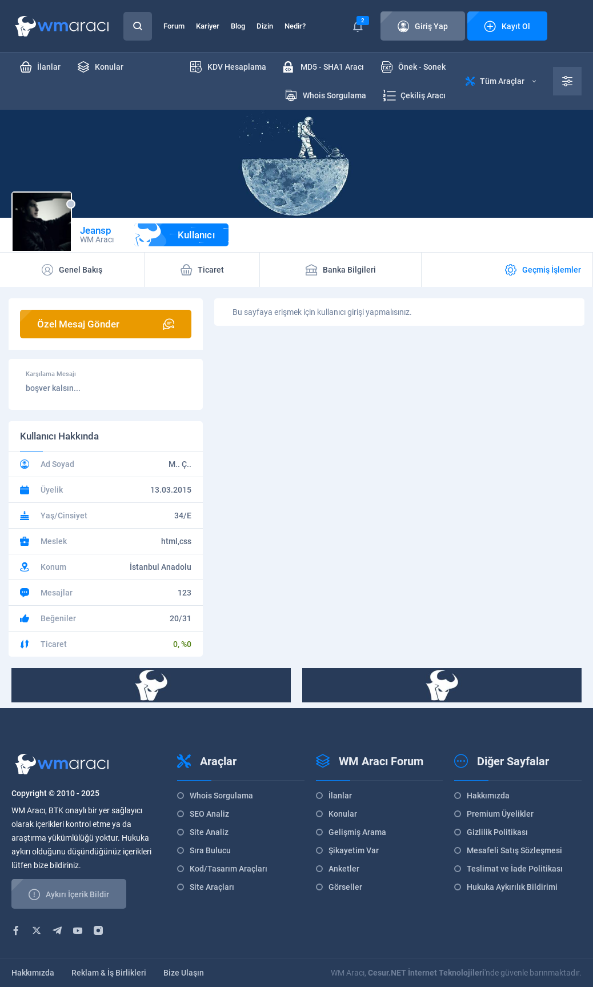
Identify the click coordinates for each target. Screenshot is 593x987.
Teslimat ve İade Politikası (515, 868)
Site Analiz (209, 832)
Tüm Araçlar (501, 81)
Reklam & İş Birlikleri (108, 972)
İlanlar (340, 795)
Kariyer (207, 26)
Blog (238, 26)
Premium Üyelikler (500, 813)
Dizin (265, 26)
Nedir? (295, 26)
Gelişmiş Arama (357, 832)
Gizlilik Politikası (497, 832)
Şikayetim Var (353, 850)
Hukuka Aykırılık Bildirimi (512, 887)
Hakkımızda (488, 795)
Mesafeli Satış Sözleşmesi (514, 850)
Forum (174, 26)
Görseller (345, 887)
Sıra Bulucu (210, 850)
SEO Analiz (209, 813)
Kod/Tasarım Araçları (228, 868)
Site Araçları (212, 887)
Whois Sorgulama (221, 795)
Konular (342, 813)
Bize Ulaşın (183, 972)
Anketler (343, 868)
